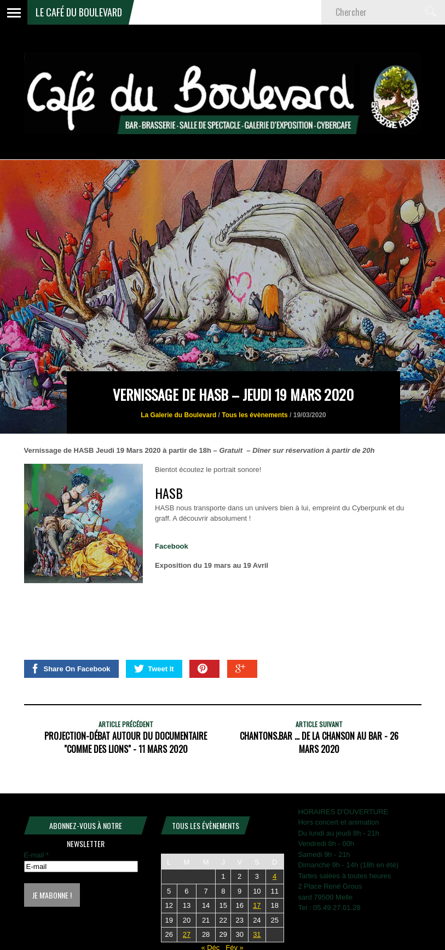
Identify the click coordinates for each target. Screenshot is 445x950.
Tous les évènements (255, 415)
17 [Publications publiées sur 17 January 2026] (257, 905)
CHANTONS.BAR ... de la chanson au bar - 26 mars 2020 (319, 742)
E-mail (36, 855)
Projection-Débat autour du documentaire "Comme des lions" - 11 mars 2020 (125, 742)
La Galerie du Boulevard (178, 415)
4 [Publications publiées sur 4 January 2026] (274, 876)
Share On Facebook (70, 668)
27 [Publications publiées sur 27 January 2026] (186, 934)
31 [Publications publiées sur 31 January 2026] (257, 934)
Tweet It (154, 668)
